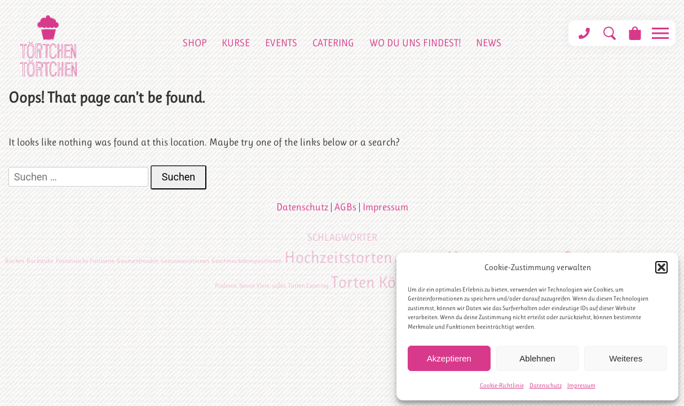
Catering (333, 42)
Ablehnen (537, 358)
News (488, 42)
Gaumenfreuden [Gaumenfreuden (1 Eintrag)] (137, 260)
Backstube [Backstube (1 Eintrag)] (40, 260)
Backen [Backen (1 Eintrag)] (14, 260)
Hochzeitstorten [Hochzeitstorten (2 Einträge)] (338, 257)
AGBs (345, 207)
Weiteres (625, 358)
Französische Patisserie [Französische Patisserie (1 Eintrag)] (85, 260)
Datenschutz (545, 385)
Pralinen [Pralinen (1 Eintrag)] (226, 285)
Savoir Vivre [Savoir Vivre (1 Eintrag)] (254, 285)
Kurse (236, 42)
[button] (661, 267)
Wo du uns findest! (415, 42)
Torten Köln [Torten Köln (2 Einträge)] (370, 282)
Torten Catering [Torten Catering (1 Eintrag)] (308, 285)
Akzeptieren (449, 358)
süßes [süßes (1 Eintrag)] (279, 285)
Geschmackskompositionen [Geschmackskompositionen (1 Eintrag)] (246, 260)
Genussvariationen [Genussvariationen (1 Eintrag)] (185, 260)
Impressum (581, 385)
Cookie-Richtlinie (502, 385)
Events (281, 42)
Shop (194, 42)
